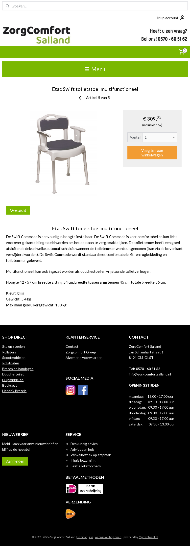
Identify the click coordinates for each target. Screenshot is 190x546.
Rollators (9, 352)
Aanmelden (15, 461)
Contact (72, 346)
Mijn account (171, 18)
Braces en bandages (17, 369)
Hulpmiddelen (13, 380)
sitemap (82, 537)
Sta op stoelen (13, 346)
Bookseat (9, 385)
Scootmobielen (13, 357)
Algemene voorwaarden (84, 357)
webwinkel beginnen (108, 537)
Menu (95, 69)
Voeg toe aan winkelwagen (152, 152)
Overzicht (18, 210)
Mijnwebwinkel (148, 537)
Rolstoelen (10, 363)
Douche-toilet (13, 374)
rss (91, 537)
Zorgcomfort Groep (81, 352)
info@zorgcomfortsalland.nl (150, 374)
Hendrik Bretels (14, 391)
